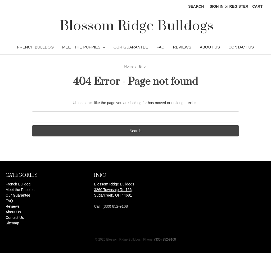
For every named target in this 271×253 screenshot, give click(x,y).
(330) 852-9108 (165, 239)
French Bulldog (35, 47)
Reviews (182, 47)
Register (239, 6)
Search (196, 6)
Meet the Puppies (83, 47)
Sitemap (12, 223)
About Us (210, 47)
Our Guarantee (131, 47)
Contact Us (241, 47)
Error (143, 66)
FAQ (161, 47)
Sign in (216, 6)
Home (129, 66)
